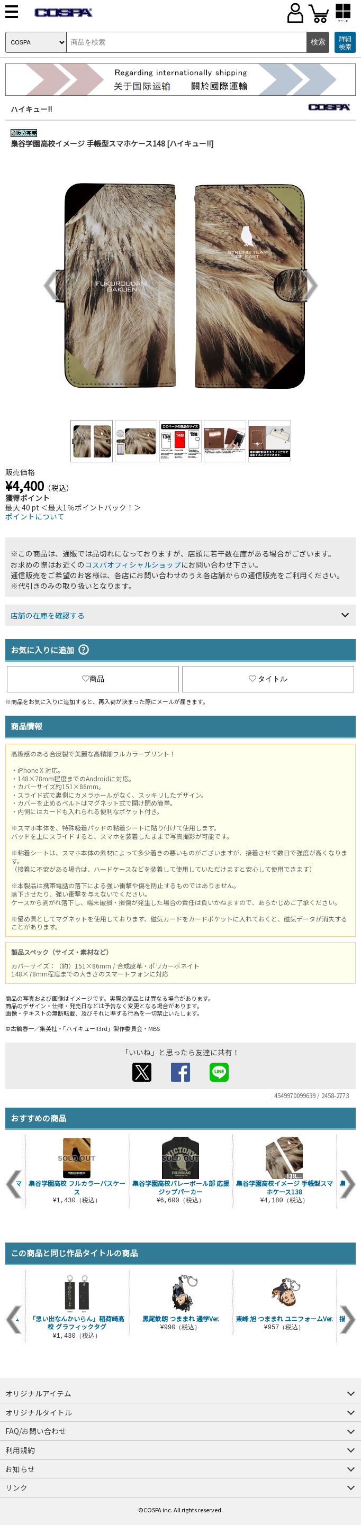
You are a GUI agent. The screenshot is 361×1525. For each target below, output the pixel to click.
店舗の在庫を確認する (48, 615)
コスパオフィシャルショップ (133, 564)
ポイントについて (35, 516)
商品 (93, 678)
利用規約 (20, 1450)
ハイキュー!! (31, 109)
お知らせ (20, 1469)
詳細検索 (345, 42)
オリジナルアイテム (38, 1393)
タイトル (268, 678)
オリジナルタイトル (38, 1412)
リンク (16, 1487)
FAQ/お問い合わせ (35, 1431)
